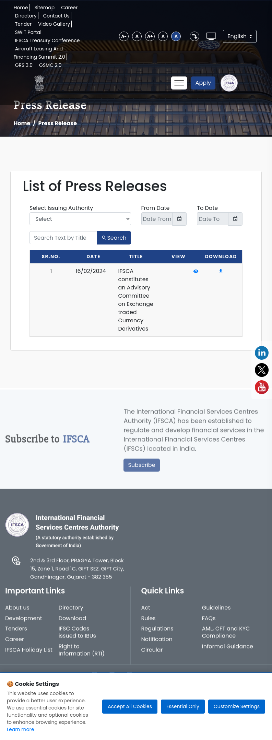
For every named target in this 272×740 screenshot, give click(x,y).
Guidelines (216, 612)
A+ (150, 36)
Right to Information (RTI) (82, 654)
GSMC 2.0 (50, 65)
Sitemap (44, 7)
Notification (157, 643)
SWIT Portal (28, 32)
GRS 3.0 (24, 65)
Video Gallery (54, 24)
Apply (203, 83)
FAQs (209, 622)
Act (145, 612)
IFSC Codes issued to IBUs (77, 637)
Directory (26, 15)
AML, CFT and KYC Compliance (226, 637)
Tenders (16, 633)
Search (114, 238)
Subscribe (141, 469)
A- (124, 36)
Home (21, 7)
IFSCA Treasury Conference (47, 40)
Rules (148, 622)
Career (69, 7)
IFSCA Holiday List (28, 654)
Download (72, 622)
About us (17, 612)
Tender (23, 24)
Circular (152, 654)
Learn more (20, 729)
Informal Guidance (227, 651)
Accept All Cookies (130, 706)
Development (23, 622)
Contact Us (56, 15)
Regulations (157, 633)
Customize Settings (237, 706)
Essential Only (182, 706)
